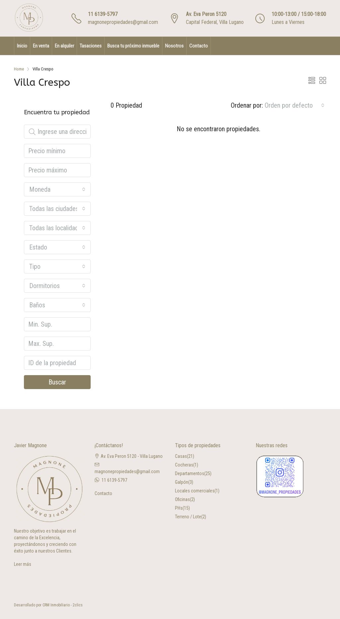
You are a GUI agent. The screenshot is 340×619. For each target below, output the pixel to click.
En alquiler (64, 46)
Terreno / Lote (188, 516)
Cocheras (184, 464)
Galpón (181, 482)
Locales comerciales (194, 490)
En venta (41, 46)
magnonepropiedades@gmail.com (123, 22)
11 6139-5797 (103, 14)
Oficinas (182, 499)
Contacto (198, 46)
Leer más (22, 564)
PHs (179, 508)
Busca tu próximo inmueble (133, 46)
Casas (181, 456)
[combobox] (294, 105)
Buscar (57, 382)
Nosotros (174, 46)
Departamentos (189, 473)
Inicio (22, 46)
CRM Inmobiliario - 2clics (62, 605)
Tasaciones (91, 46)
